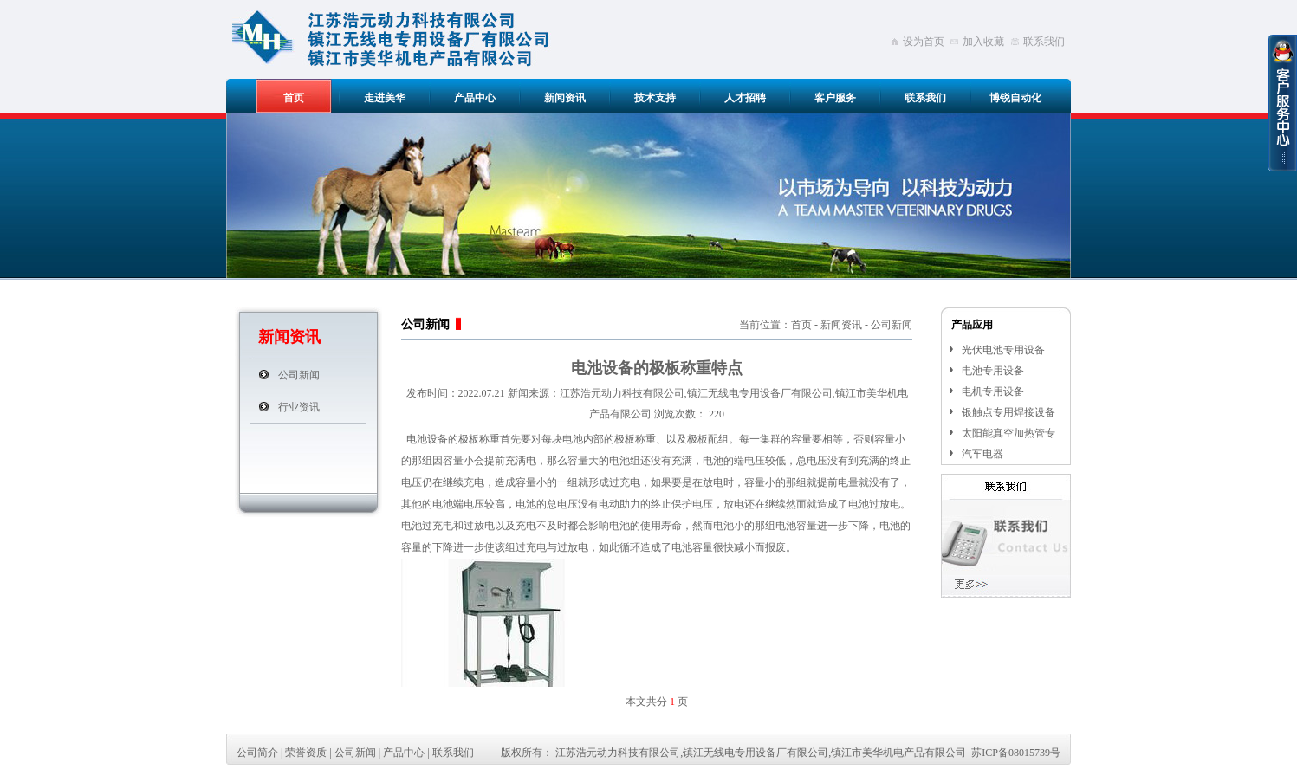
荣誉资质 (306, 753)
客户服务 (835, 98)
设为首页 (923, 42)
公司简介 (257, 753)
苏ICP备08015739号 (1015, 753)
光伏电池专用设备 (1003, 350)
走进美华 (384, 98)
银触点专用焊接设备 (1008, 412)
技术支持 (655, 98)
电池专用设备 (993, 371)
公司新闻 (299, 375)
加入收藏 (983, 42)
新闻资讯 (565, 98)
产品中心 (475, 98)
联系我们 (1044, 42)
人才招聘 (745, 98)
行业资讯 (299, 407)
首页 (293, 98)
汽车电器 (982, 454)
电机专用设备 (993, 391)
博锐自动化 (1015, 98)
